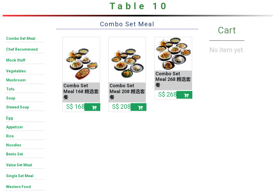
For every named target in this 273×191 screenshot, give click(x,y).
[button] (92, 107)
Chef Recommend (22, 49)
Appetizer (14, 127)
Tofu (10, 89)
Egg (9, 118)
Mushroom (16, 80)
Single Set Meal (19, 176)
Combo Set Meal (20, 38)
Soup (10, 98)
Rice (10, 136)
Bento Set (14, 154)
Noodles (13, 145)
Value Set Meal (19, 165)
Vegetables (16, 71)
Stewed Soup (17, 107)
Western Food (18, 187)
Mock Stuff (15, 60)
